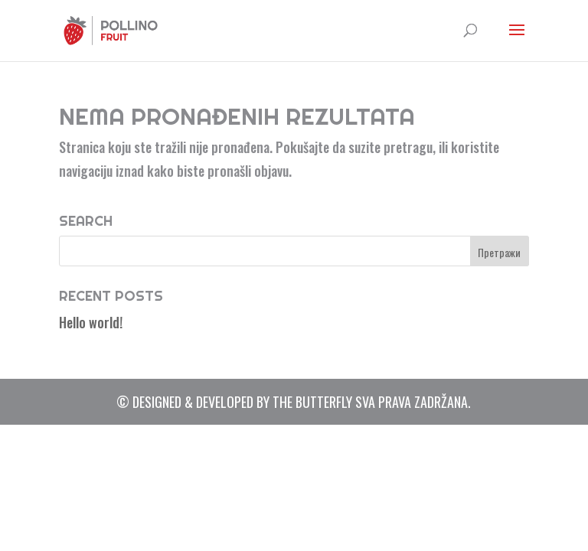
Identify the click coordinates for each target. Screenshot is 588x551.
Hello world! (90, 322)
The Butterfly (312, 402)
